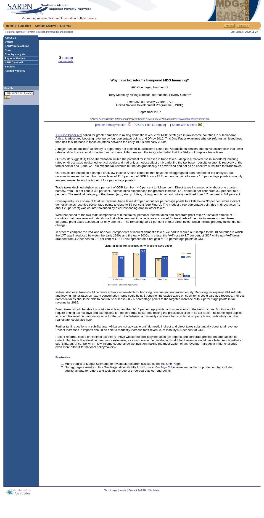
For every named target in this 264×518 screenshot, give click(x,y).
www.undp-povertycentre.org (194, 119)
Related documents (65, 59)
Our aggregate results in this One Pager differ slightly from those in (110, 367)
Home (9, 25)
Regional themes (14, 31)
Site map (65, 25)
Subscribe (24, 25)
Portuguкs (243, 25)
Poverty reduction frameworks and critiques (49, 31)
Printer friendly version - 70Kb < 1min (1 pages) (130, 124)
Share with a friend (187, 124)
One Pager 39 (162, 367)
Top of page (110, 490)
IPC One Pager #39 (68, 135)
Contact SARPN (45, 25)
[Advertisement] (152, 11)
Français (229, 25)
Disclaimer (154, 490)
